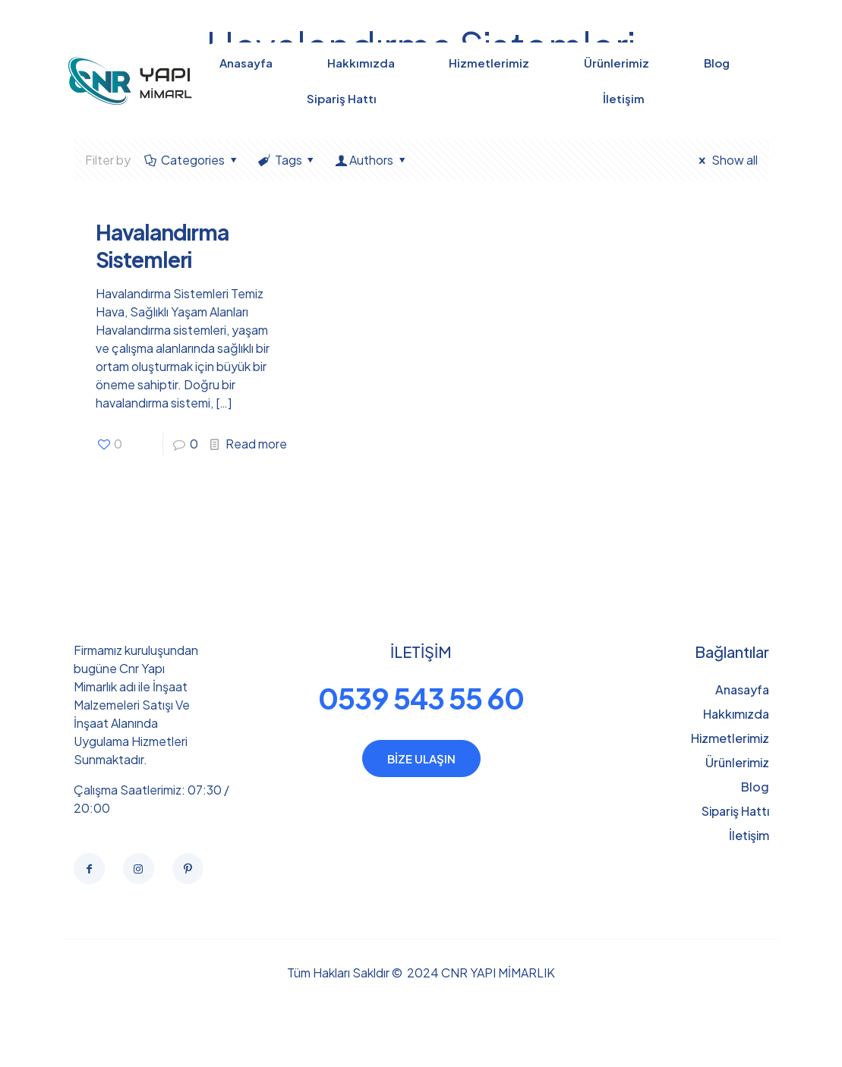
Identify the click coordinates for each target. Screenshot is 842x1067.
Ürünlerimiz (737, 762)
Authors (372, 160)
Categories (192, 160)
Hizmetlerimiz (730, 738)
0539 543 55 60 (421, 698)
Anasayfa (742, 689)
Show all (725, 160)
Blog (755, 787)
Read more (256, 444)
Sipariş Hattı (735, 811)
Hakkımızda (736, 714)
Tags (287, 160)
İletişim (749, 835)
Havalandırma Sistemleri (162, 245)
